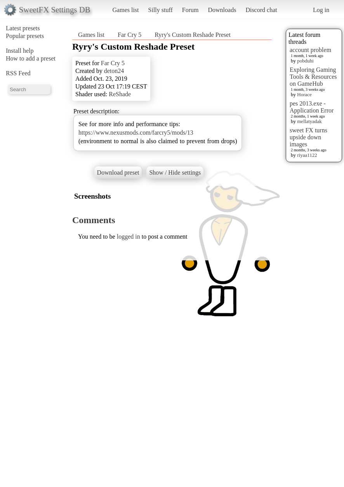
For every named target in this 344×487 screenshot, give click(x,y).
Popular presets (25, 36)
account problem (310, 50)
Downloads (222, 10)
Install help (20, 50)
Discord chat (261, 10)
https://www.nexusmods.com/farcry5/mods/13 (135, 132)
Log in (321, 10)
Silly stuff (160, 10)
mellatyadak (309, 121)
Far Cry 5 (129, 34)
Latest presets (23, 28)
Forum (190, 10)
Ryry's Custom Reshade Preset (193, 34)
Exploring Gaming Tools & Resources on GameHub (313, 76)
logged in (128, 236)
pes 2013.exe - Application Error (312, 107)
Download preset (118, 172)
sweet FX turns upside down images (308, 137)
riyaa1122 (307, 155)
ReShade (120, 94)
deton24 (114, 71)
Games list (126, 10)
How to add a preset (31, 58)
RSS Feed (18, 73)
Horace (304, 94)
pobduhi (305, 61)
